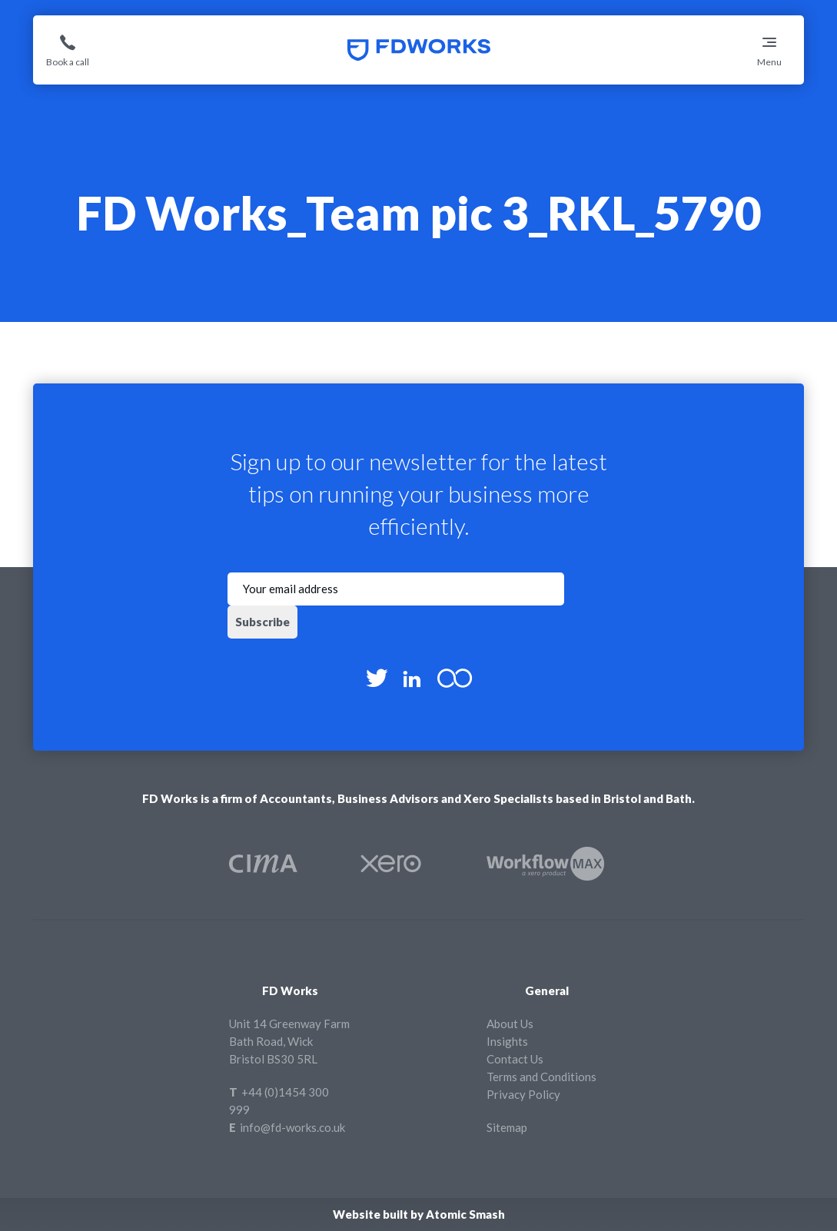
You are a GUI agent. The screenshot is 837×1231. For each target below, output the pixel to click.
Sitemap (507, 1127)
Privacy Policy (523, 1094)
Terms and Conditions (541, 1076)
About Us (510, 1023)
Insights (507, 1041)
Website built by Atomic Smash (419, 1214)
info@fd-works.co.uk (292, 1127)
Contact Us (515, 1059)
